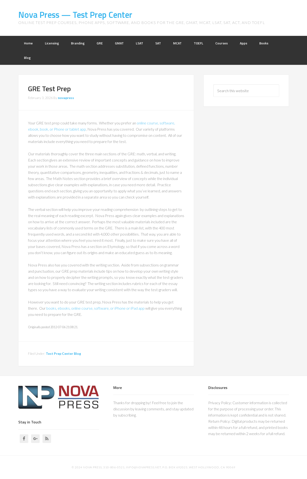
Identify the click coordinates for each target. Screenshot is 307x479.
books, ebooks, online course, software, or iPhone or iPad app (95, 308)
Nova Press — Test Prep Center (75, 14)
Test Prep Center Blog (63, 353)
